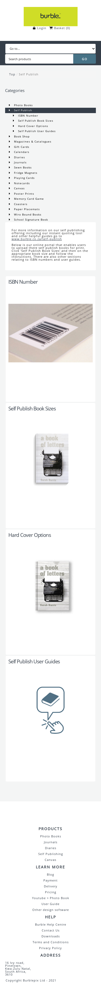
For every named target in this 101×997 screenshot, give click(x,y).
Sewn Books (22, 167)
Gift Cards (21, 147)
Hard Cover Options (32, 126)
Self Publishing (50, 854)
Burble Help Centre (50, 924)
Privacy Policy (50, 948)
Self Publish (29, 74)
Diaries (19, 157)
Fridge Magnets (25, 173)
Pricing (50, 892)
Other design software (50, 910)
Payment (50, 880)
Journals (20, 162)
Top (12, 74)
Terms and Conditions (51, 942)
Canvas (19, 188)
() (68, 28)
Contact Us (51, 930)
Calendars (21, 152)
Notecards (21, 183)
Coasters (20, 204)
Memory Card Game (28, 199)
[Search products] (39, 59)
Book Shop (21, 136)
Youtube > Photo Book (50, 898)
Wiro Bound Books (27, 214)
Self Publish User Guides (36, 131)
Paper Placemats (26, 209)
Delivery (50, 886)
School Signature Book (30, 219)
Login (41, 28)
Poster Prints (23, 193)
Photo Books (23, 105)
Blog (50, 874)
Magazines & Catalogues (32, 141)
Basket (59, 28)
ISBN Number (27, 115)
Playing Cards (24, 178)
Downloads (50, 936)
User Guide (50, 904)
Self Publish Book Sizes (35, 120)
